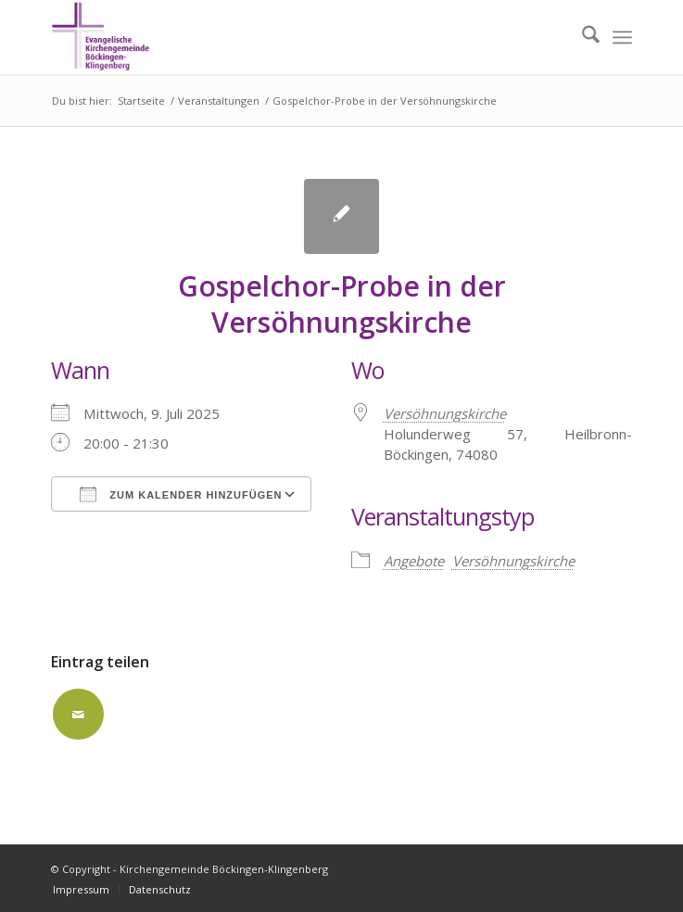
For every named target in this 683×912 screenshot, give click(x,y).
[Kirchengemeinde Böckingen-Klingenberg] (283, 37)
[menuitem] (581, 37)
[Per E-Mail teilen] (78, 714)
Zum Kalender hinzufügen (181, 494)
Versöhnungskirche (513, 560)
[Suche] (581, 37)
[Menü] (622, 37)
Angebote (414, 560)
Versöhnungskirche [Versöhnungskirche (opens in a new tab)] (445, 413)
